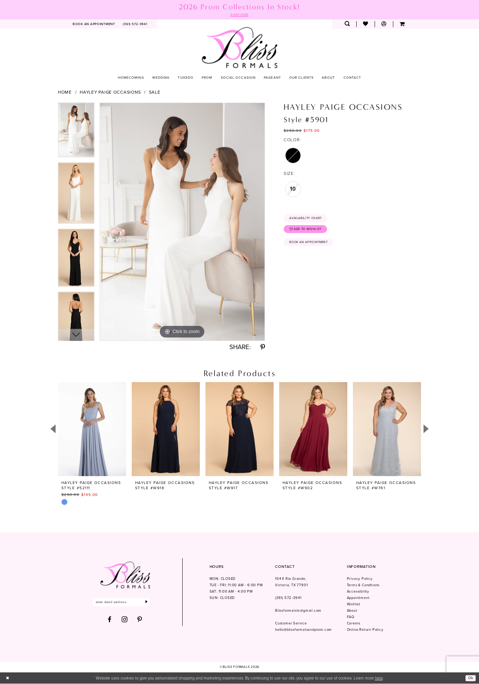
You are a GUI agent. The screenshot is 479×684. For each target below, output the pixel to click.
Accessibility (358, 591)
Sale (155, 93)
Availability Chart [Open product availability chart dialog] (308, 219)
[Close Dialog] (8, 678)
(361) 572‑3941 (288, 598)
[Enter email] (125, 603)
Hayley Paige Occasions (110, 93)
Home (65, 93)
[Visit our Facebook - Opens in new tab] (110, 621)
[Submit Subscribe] (153, 603)
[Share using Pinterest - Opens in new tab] (262, 348)
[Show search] (347, 24)
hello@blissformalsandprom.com (303, 630)
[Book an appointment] (94, 24)
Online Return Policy (365, 630)
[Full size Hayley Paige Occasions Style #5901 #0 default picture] (182, 222)
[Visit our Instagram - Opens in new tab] (125, 620)
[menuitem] (94, 24)
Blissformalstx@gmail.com (298, 611)
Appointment (358, 598)
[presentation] (92, 429)
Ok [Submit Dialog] (470, 678)
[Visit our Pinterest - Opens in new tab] (139, 621)
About (352, 611)
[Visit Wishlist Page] (365, 24)
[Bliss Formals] (240, 47)
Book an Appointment (311, 246)
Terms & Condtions (363, 585)
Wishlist (353, 604)
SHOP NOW (239, 15)
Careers (354, 623)
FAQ (350, 617)
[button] (384, 24)
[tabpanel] (76, 133)
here (379, 678)
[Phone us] (135, 24)
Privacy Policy (360, 579)
